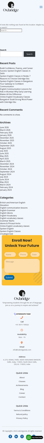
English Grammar (7, 210)
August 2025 (5, 148)
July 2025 (4, 151)
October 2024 (6, 169)
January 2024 (5, 190)
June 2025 (4, 153)
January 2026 (5, 135)
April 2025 (4, 158)
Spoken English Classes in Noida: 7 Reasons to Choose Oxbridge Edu (15, 77)
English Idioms (6, 213)
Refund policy (22, 414)
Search (3, 50)
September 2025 (7, 145)
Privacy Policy (22, 418)
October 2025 (6, 143)
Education (4, 205)
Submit (9, 277)
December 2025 (7, 137)
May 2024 (4, 182)
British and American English (12, 202)
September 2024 (7, 171)
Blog (22, 389)
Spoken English (7, 228)
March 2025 (5, 161)
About (22, 377)
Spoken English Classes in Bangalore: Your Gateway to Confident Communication (16, 84)
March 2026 (5, 130)
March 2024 (5, 184)
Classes (22, 381)
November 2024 (7, 166)
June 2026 (4, 127)
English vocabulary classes (11, 218)
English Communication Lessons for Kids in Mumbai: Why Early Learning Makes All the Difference (16, 92)
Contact (22, 397)
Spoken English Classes (10, 231)
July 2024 (4, 177)
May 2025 (4, 156)
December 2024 (7, 164)
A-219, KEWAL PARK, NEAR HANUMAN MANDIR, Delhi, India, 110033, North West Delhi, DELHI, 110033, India (22, 362)
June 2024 (4, 179)
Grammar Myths (7, 220)
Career (22, 393)
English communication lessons (14, 207)
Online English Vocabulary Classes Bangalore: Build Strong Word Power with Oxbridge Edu (16, 99)
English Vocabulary (8, 215)
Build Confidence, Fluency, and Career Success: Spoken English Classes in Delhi (16, 71)
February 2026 (6, 132)
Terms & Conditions (22, 410)
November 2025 (7, 140)
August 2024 (5, 174)
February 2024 (6, 187)
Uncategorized (6, 234)
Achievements (22, 385)
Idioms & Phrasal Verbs (10, 223)
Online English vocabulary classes (14, 226)
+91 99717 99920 (22, 325)
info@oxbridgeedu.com (22, 350)
